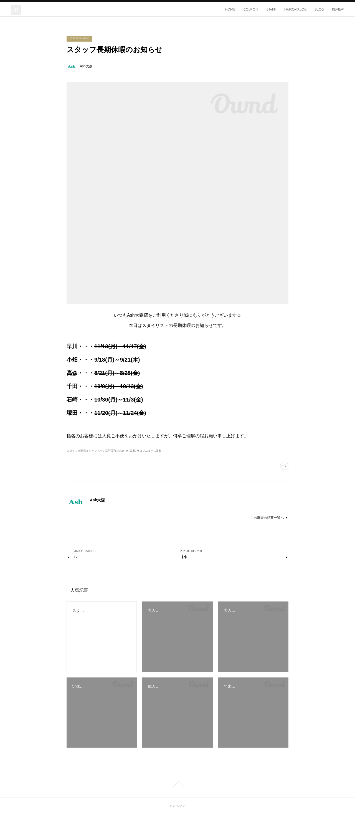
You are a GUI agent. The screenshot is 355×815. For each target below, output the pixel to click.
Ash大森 (86, 66)
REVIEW (338, 9)
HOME (230, 9)
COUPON (251, 9)
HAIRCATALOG (295, 9)
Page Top (177, 784)
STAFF (271, 9)
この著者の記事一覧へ (269, 518)
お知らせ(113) (126, 450)
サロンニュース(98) (149, 450)
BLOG (319, 9)
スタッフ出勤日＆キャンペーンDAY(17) (91, 450)
